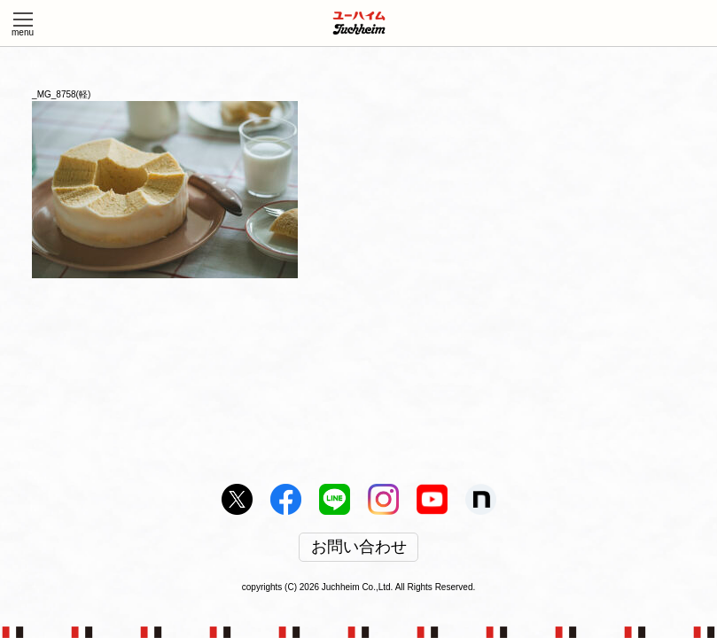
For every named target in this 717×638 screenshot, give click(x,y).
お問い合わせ (359, 547)
